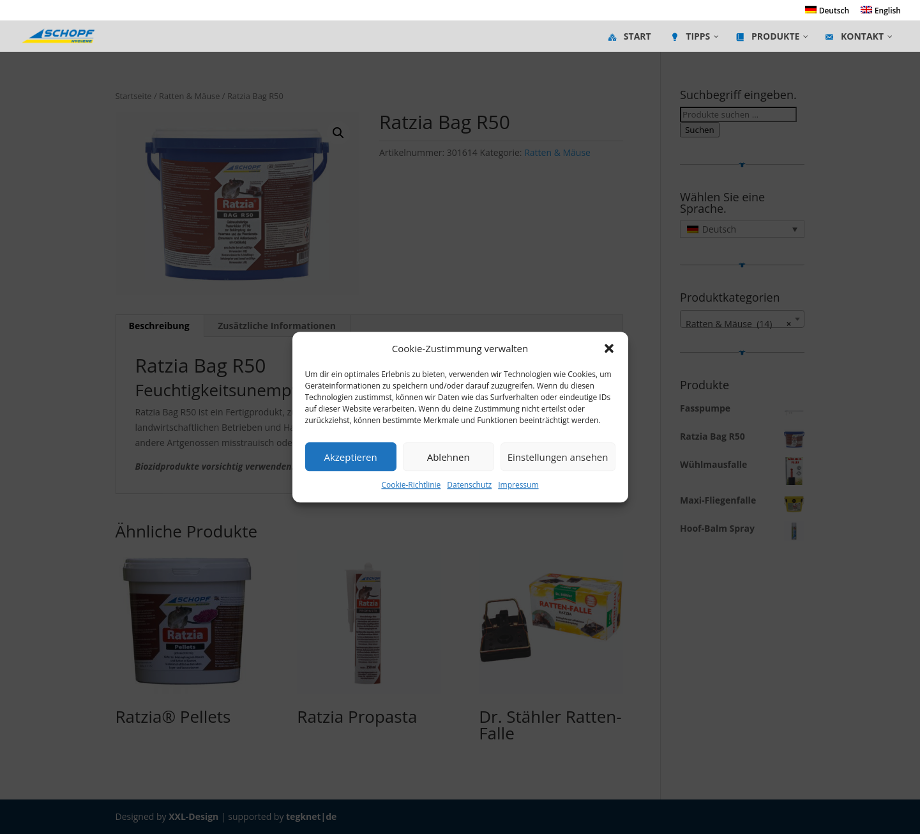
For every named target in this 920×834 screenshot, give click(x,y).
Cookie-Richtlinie (411, 485)
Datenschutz (469, 485)
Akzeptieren (350, 457)
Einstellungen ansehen (558, 457)
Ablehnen (448, 457)
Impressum (518, 485)
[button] (609, 349)
